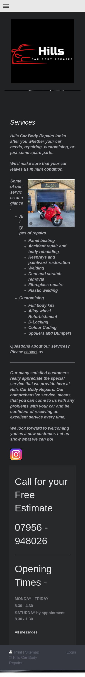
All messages (26, 632)
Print (16, 652)
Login (71, 652)
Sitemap (32, 652)
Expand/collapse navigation (42, 6)
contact (30, 352)
